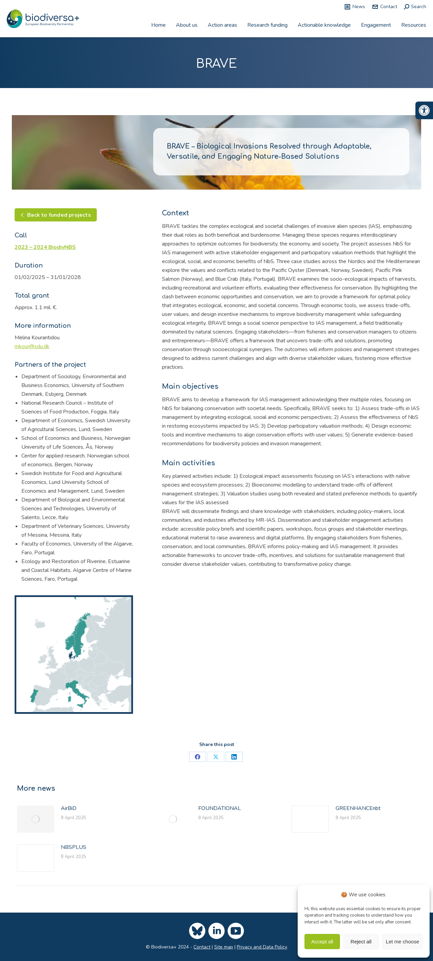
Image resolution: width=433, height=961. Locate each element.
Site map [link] (223, 947)
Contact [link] (384, 6)
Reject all (360, 941)
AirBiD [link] (68, 808)
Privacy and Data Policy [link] (262, 947)
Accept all (322, 941)
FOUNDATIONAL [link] (219, 808)
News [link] (354, 6)
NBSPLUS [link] (73, 847)
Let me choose (402, 941)
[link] (424, 110)
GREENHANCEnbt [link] (358, 808)
